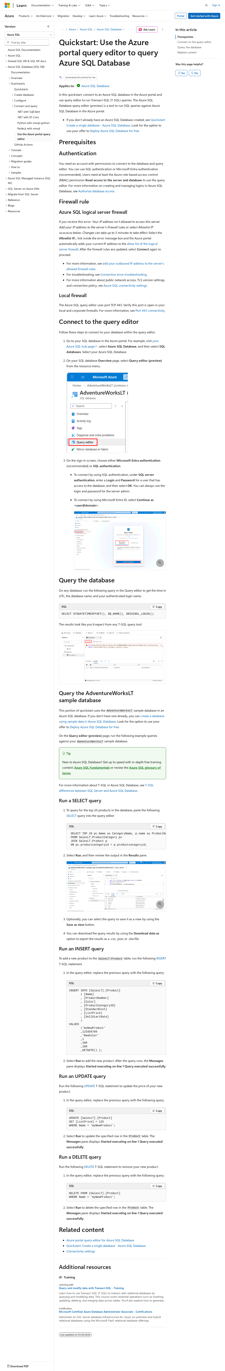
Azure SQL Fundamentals (92, 767)
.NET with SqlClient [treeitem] (28, 111)
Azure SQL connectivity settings (125, 285)
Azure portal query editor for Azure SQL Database (100, 1240)
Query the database (189, 47)
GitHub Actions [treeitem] (23, 144)
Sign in (216, 5)
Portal (180, 16)
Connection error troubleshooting (123, 274)
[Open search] (206, 5)
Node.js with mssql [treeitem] (28, 128)
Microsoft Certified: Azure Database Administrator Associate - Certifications (105, 1311)
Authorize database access (96, 191)
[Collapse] (48, 26)
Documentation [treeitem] (20, 72)
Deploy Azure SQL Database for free (114, 131)
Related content (187, 52)
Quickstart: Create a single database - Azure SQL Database (106, 1246)
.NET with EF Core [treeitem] (28, 117)
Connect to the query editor (194, 42)
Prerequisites (185, 37)
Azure (72, 29)
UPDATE (89, 1086)
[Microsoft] (7, 5)
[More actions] (162, 29)
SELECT (71, 815)
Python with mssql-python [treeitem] (33, 123)
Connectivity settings (80, 1251)
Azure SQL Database (109, 29)
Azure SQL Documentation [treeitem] (24, 50)
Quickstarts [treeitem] (21, 89)
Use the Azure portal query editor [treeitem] (33, 136)
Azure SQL (86, 29)
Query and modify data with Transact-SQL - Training (91, 1288)
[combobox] (29, 35)
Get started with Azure (204, 16)
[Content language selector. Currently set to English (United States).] (23, 1365)
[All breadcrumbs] (62, 29)
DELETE (89, 1167)
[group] (116, 839)
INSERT (161, 958)
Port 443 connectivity (150, 310)
